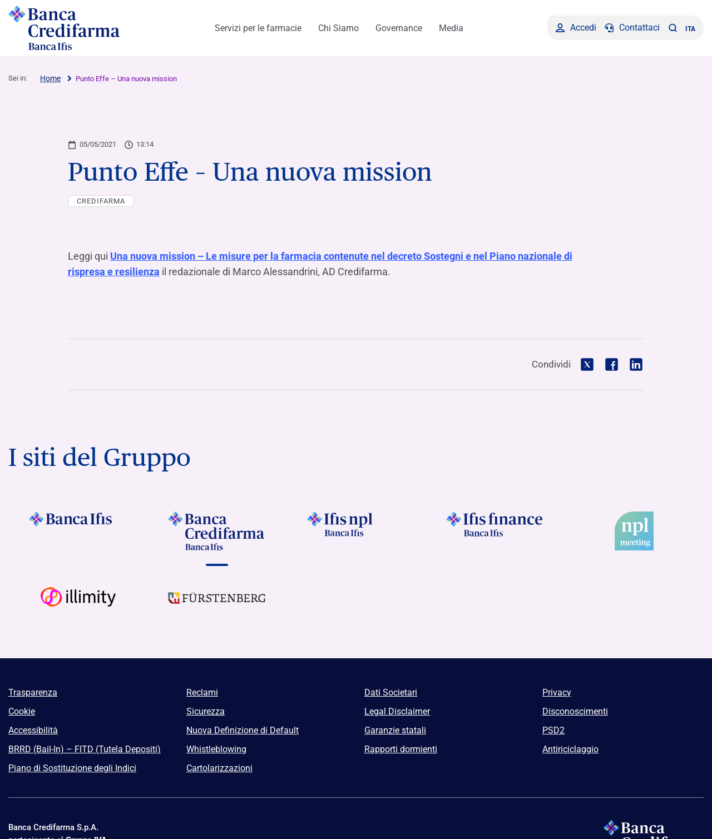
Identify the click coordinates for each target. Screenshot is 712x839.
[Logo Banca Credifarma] (69, 28)
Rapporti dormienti (400, 748)
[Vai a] (356, 530)
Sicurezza (205, 710)
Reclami (202, 691)
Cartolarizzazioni (219, 767)
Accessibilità (33, 729)
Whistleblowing (216, 748)
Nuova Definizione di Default (242, 729)
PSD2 (553, 729)
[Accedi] (576, 27)
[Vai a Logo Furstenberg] (216, 605)
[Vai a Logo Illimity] (77, 605)
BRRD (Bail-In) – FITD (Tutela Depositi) (84, 748)
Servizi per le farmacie (258, 28)
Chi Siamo (338, 28)
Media (451, 28)
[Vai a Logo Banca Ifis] (77, 530)
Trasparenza (32, 691)
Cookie (21, 710)
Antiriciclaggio (570, 748)
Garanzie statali (395, 729)
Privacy (556, 691)
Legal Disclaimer (397, 710)
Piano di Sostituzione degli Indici (72, 767)
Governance (398, 28)
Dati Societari (390, 691)
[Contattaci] (632, 27)
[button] (672, 27)
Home (50, 78)
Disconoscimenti (575, 710)
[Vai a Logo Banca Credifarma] (216, 530)
